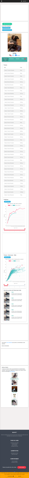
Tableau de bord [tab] (5, 59)
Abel (12, 292)
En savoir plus (11, 476)
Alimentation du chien (14, 453)
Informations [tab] (11, 58)
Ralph (15, 399)
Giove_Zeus (14, 392)
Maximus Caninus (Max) (14, 378)
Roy (14, 405)
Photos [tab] (24, 58)
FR (26, 1)
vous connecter (9, 342)
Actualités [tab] (17, 58)
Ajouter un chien (6, 27)
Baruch (14, 385)
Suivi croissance (14, 445)
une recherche (12, 371)
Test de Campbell (14, 461)
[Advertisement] (14, 13)
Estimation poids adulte (14, 442)
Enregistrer (7, 201)
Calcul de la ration (14, 454)
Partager (17, 55)
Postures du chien (14, 462)
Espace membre (21, 467)
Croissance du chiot (14, 446)
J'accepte (19, 476)
